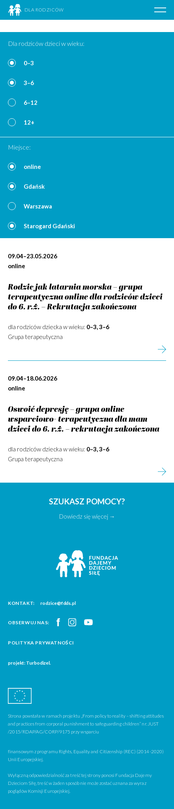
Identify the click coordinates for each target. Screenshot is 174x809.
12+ (29, 122)
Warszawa (38, 206)
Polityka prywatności (41, 643)
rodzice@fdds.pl (58, 603)
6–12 (30, 102)
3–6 (29, 82)
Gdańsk (34, 186)
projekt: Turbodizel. (29, 663)
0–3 (29, 62)
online (32, 166)
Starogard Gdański (49, 225)
